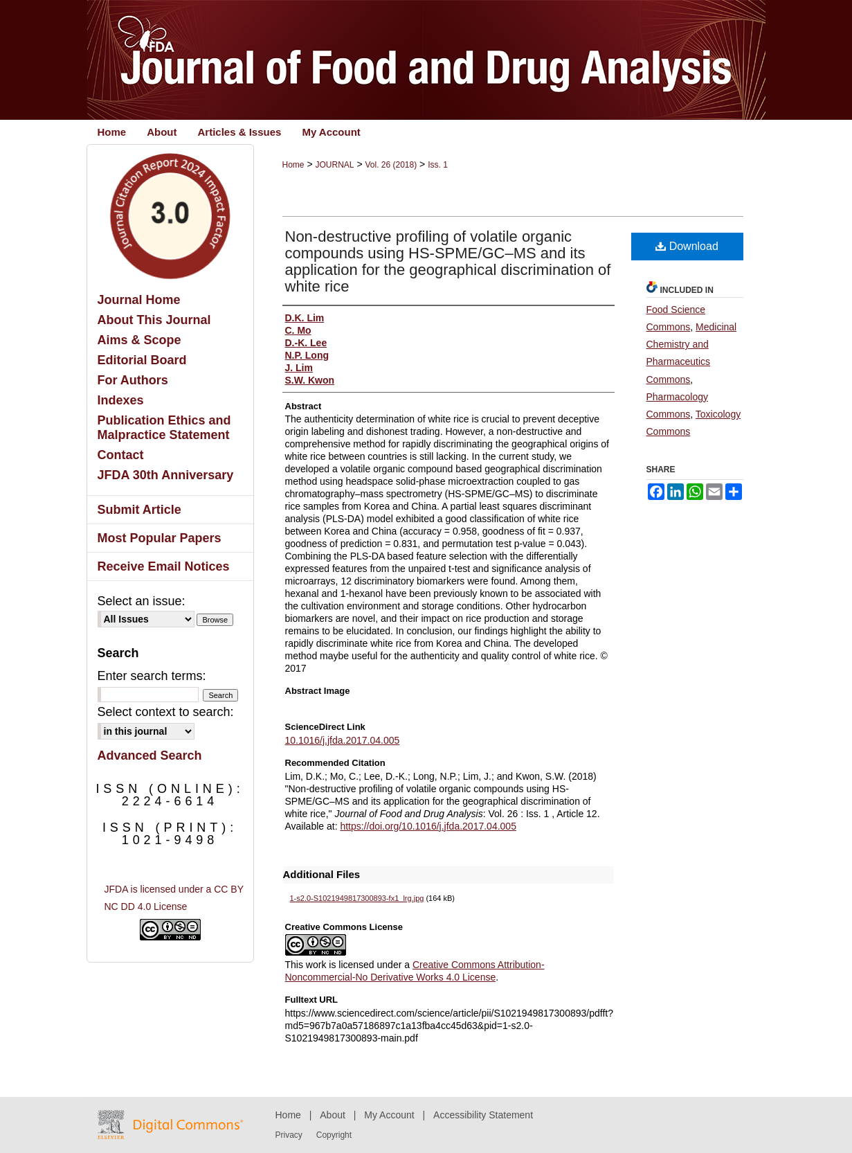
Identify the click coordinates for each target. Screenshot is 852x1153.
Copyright (334, 1135)
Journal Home (139, 300)
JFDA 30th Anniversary (166, 475)
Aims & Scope (139, 340)
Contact (121, 455)
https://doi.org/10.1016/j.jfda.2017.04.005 (428, 826)
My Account (389, 1114)
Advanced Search (150, 755)
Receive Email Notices (164, 566)
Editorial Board (142, 360)
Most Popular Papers (159, 538)
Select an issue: (141, 601)
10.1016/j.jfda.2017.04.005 (342, 740)
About (332, 1114)
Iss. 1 (438, 165)
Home (293, 165)
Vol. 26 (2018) (391, 165)
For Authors (133, 380)
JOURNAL (334, 165)
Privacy (288, 1135)
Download (686, 246)
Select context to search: (166, 712)
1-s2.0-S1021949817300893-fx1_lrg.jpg (357, 898)
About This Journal (154, 320)
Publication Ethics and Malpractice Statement (164, 427)
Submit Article (139, 510)
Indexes (121, 400)
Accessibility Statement (483, 1114)
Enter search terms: (152, 676)
